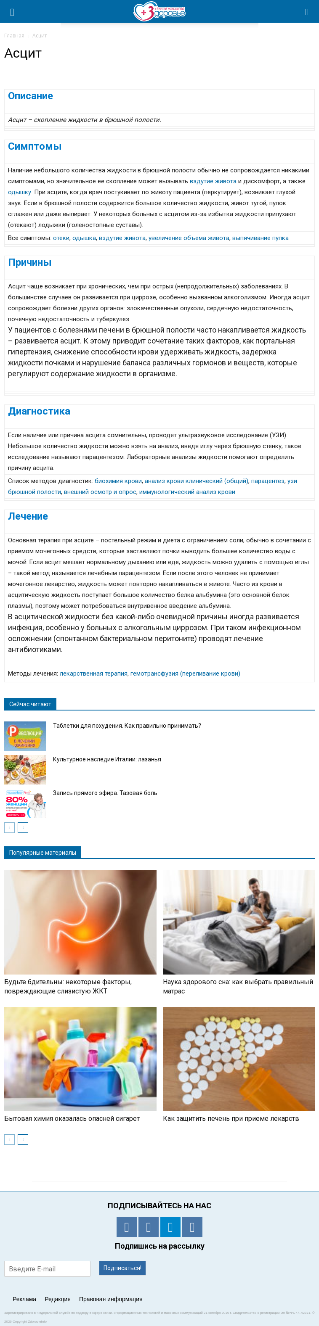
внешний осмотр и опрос (100, 492)
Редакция (58, 1299)
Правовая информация (111, 1299)
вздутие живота (213, 181)
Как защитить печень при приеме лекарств (231, 1119)
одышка (84, 238)
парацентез (267, 481)
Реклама (24, 1299)
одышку (19, 192)
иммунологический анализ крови (187, 492)
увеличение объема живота (189, 238)
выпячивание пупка (260, 238)
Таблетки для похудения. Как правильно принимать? (127, 725)
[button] (307, 11)
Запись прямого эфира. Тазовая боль (105, 793)
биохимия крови (118, 481)
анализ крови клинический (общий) (196, 481)
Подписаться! (122, 1268)
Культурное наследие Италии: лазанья (107, 759)
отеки (61, 238)
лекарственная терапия (94, 673)
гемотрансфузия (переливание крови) (185, 673)
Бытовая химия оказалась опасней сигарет (72, 1119)
